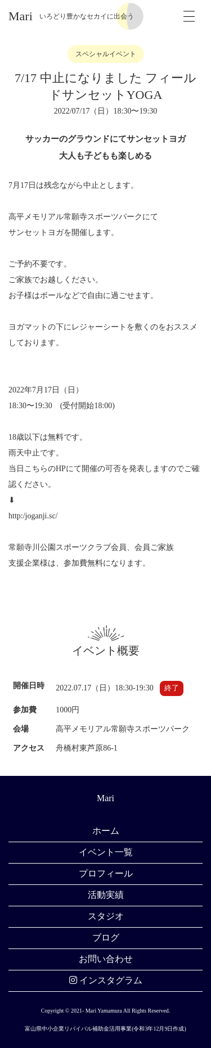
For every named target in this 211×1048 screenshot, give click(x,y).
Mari (20, 16)
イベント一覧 (106, 852)
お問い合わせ (106, 959)
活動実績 (106, 895)
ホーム (105, 830)
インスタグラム (105, 980)
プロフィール (106, 873)
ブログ (105, 937)
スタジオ (106, 916)
